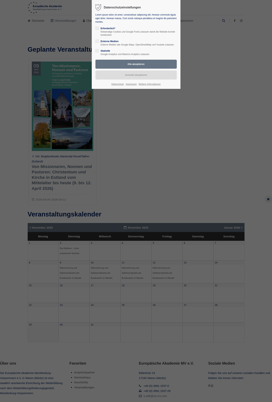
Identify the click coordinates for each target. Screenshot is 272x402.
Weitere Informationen (150, 84)
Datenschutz (117, 84)
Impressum (131, 84)
